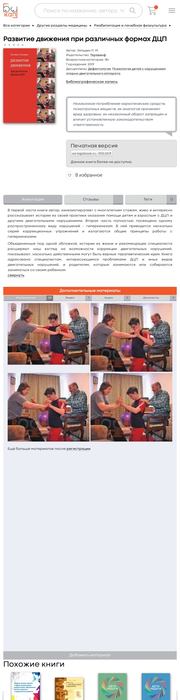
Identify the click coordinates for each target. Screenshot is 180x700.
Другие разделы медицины (62, 25)
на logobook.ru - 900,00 (91, 153)
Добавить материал (90, 655)
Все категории (16, 25)
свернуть (16, 275)
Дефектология (99, 69)
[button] (172, 10)
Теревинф (98, 55)
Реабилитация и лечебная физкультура (130, 25)
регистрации (78, 448)
